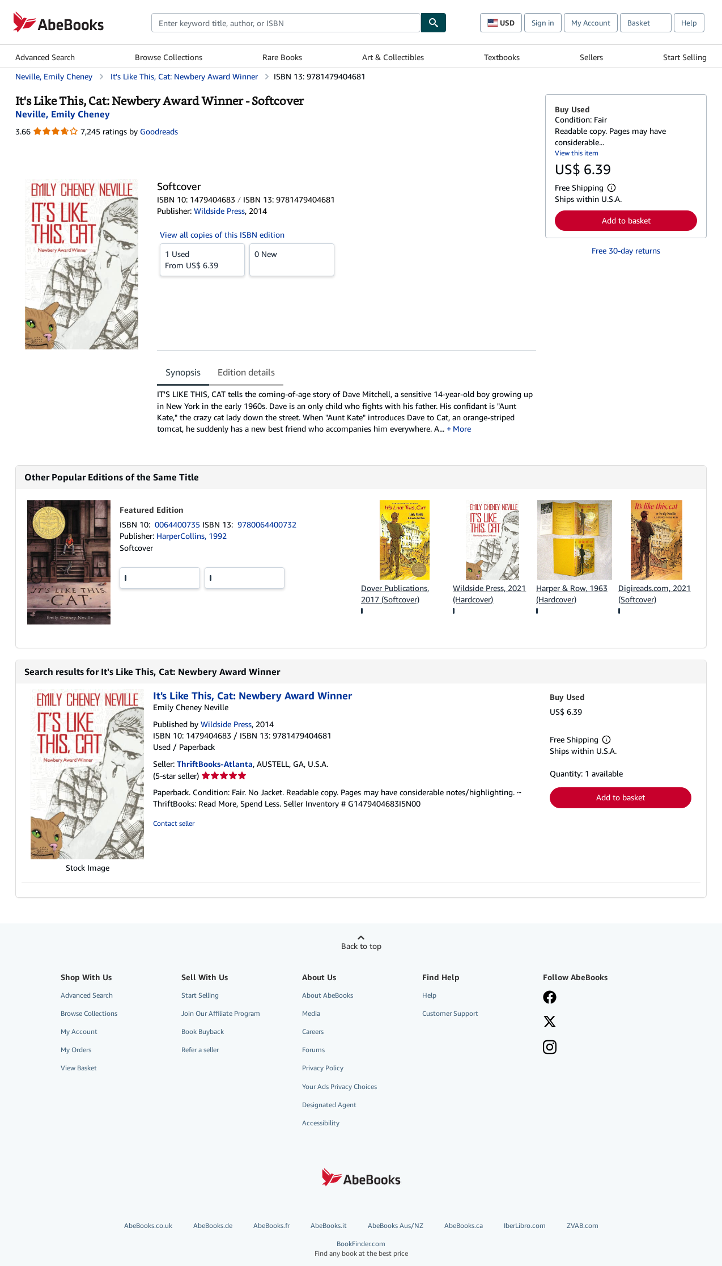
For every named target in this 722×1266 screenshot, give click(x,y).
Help (689, 22)
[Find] (433, 22)
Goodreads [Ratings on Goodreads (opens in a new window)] (159, 131)
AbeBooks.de (212, 1225)
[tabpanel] (346, 415)
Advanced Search (45, 57)
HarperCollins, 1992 (191, 536)
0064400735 (178, 524)
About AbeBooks (327, 995)
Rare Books (282, 57)
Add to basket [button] (626, 220)
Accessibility (320, 1123)
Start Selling (685, 57)
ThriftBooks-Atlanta (215, 764)
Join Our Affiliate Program (220, 1013)
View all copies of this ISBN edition (222, 234)
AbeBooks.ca (463, 1225)
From (202, 259)
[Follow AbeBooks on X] (550, 1022)
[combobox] (286, 22)
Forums (313, 1049)
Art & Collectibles (393, 57)
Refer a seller (200, 1049)
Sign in (543, 22)
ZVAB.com (582, 1225)
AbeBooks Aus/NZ (395, 1225)
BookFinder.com (361, 1248)
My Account (590, 22)
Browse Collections (168, 57)
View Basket (79, 1068)
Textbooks (502, 57)
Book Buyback (202, 1031)
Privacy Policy (322, 1068)
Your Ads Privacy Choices (339, 1086)
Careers (313, 1031)
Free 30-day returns (626, 250)
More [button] (462, 428)
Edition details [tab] (246, 372)
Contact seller (173, 823)
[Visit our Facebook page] (550, 998)
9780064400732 (266, 524)
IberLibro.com (525, 1225)
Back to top (361, 946)
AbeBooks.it (329, 1225)
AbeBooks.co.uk (148, 1225)
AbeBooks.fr (271, 1225)
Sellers (591, 57)
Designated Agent (329, 1104)
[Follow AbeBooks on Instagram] (550, 1048)
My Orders (76, 1049)
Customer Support (450, 1013)
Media (311, 1013)
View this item (576, 153)
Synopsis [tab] (183, 372)
